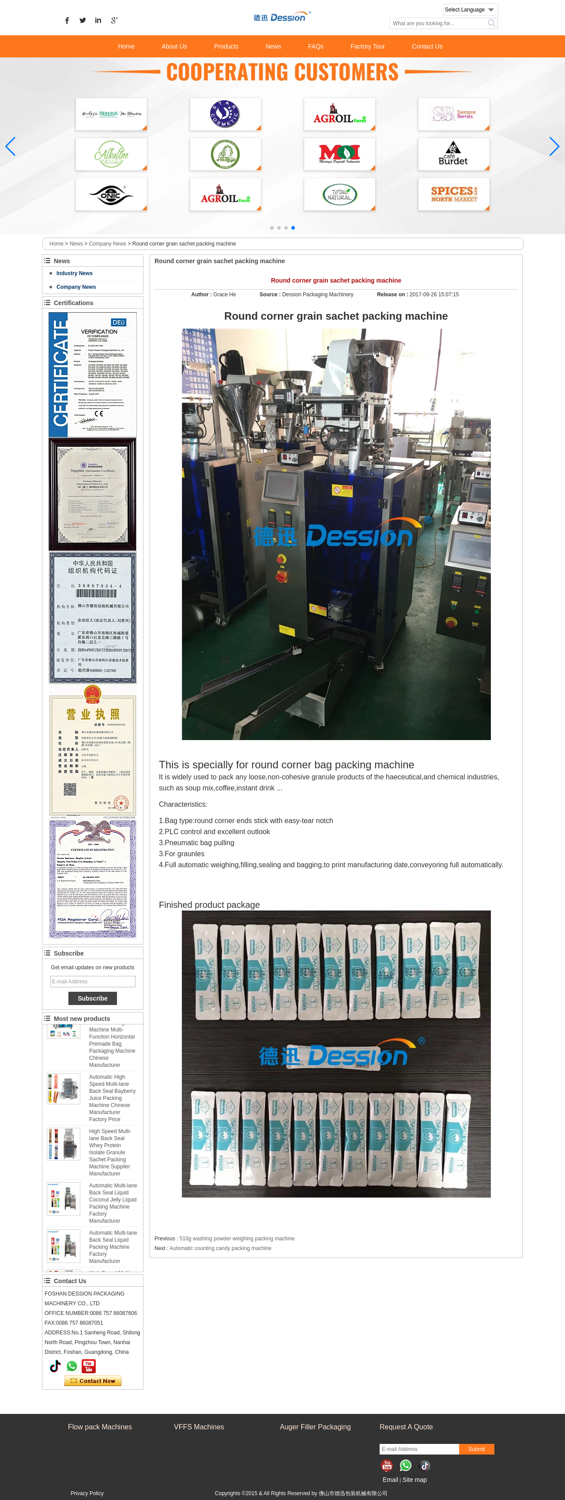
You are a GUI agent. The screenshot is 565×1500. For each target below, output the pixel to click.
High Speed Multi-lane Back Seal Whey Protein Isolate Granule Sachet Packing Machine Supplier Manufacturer (110, 1155)
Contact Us (427, 46)
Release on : (393, 294)
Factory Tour (367, 46)
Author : (202, 294)
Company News (107, 244)
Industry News (74, 273)
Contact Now (92, 1381)
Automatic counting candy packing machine (220, 1248)
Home (126, 46)
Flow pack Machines (100, 1427)
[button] (272, 228)
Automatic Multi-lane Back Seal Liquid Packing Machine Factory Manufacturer (113, 1249)
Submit (476, 1449)
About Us (174, 46)
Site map (415, 1479)
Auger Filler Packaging (315, 1427)
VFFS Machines (199, 1427)
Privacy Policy (87, 1493)
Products (226, 46)
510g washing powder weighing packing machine (237, 1239)
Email (390, 1479)
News (273, 46)
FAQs (316, 46)
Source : (271, 294)
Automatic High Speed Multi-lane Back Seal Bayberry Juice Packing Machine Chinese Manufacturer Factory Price (112, 1101)
